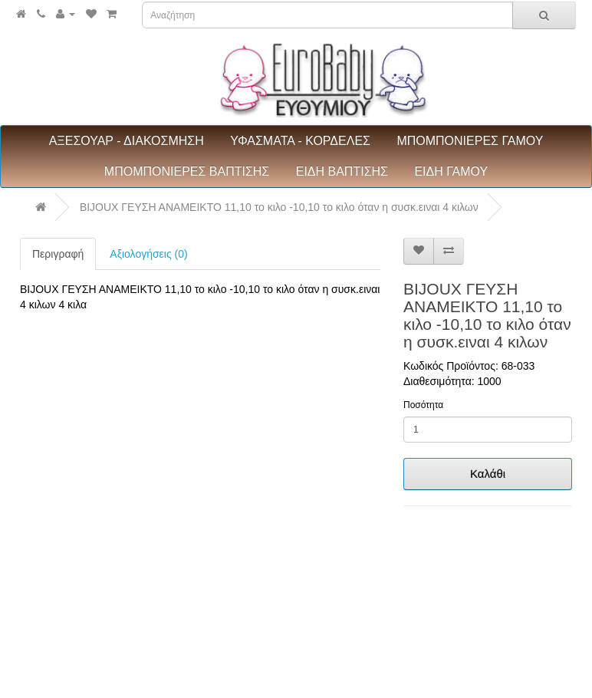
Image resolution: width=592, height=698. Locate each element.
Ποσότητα (423, 405)
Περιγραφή (58, 254)
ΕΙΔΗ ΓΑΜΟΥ (451, 171)
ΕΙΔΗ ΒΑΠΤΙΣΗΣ (342, 171)
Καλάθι (487, 473)
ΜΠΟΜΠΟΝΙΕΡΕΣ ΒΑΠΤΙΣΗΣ (186, 171)
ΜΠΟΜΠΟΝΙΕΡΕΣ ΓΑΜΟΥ (469, 140)
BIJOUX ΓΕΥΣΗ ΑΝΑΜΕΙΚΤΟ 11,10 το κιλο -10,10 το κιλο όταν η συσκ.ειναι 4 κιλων (279, 207)
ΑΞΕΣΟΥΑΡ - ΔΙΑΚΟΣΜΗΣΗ (126, 140)
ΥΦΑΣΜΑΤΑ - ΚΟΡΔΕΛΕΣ (300, 140)
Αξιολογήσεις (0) (148, 254)
